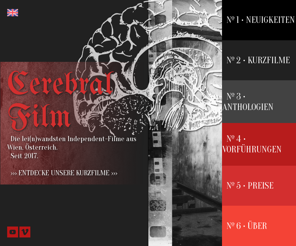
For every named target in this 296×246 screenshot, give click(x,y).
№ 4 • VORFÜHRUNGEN (252, 144)
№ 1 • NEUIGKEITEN (260, 20)
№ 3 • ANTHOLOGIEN (247, 101)
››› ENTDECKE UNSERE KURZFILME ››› (64, 173)
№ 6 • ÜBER (246, 226)
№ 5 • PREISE (249, 185)
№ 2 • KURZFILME (258, 60)
